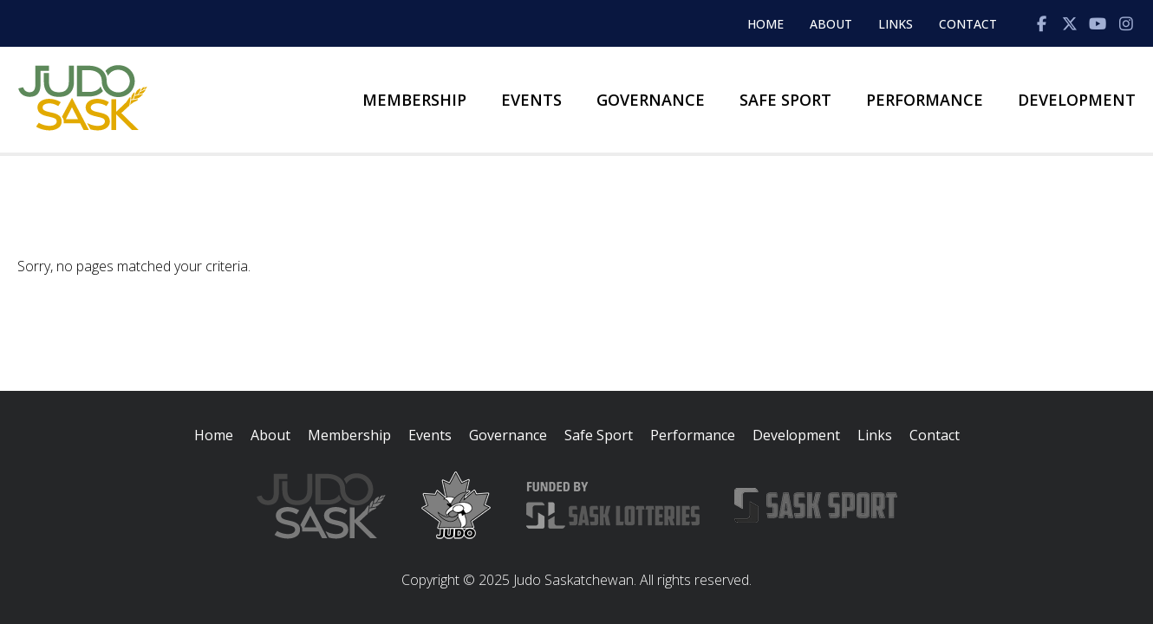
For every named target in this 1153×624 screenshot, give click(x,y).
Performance (924, 99)
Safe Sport (785, 99)
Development (1077, 99)
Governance (650, 99)
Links (895, 24)
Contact (968, 24)
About (831, 24)
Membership (414, 99)
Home (765, 24)
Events (531, 99)
